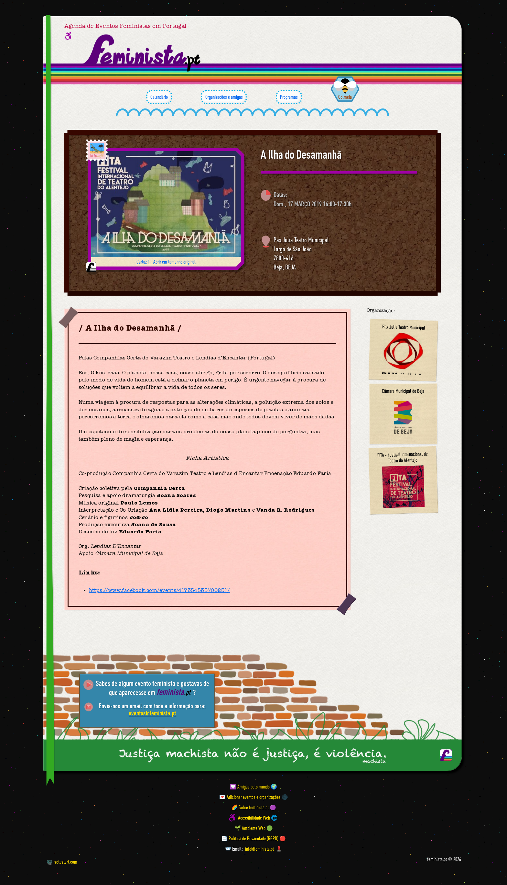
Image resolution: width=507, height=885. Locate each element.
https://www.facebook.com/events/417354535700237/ (159, 590)
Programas (288, 97)
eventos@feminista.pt (152, 713)
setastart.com (62, 862)
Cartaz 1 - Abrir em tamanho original (166, 262)
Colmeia (345, 97)
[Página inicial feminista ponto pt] (142, 53)
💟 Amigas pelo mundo (250, 786)
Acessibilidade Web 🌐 (257, 818)
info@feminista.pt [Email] (259, 849)
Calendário (159, 97)
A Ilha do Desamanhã (301, 154)
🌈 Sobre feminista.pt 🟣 (253, 807)
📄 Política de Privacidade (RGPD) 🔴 (253, 838)
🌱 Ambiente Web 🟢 (253, 828)
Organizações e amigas (223, 97)
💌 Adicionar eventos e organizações (250, 797)
